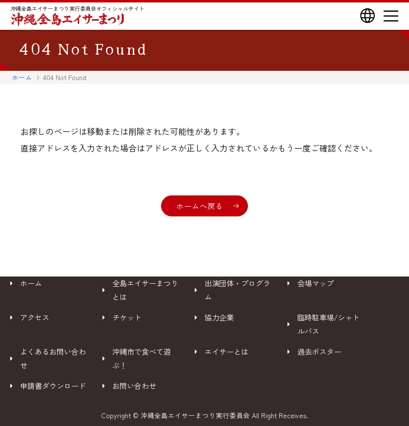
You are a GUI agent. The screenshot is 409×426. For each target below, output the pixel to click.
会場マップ (315, 282)
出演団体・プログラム (237, 289)
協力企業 (219, 317)
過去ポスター (319, 351)
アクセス (34, 317)
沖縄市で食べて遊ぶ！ (141, 358)
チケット (127, 317)
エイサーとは (226, 351)
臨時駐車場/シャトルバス (328, 324)
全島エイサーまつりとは (145, 289)
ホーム (22, 77)
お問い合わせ (134, 385)
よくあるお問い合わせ (53, 358)
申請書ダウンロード (53, 385)
